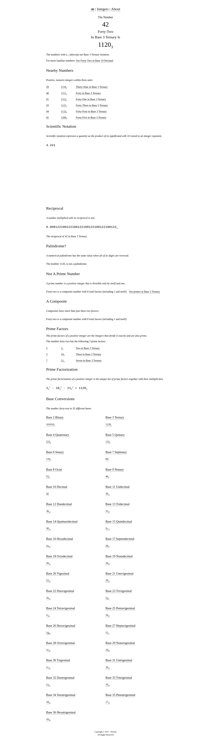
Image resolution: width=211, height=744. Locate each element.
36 (48, 512)
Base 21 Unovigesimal (119, 575)
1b (108, 668)
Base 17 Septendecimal (120, 540)
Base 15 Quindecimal (119, 523)
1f (107, 634)
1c (48, 668)
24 (108, 564)
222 (48, 443)
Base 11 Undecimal (118, 488)
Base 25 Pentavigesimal (120, 609)
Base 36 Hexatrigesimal (61, 713)
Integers (103, 9)
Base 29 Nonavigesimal (120, 644)
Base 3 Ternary (115, 418)
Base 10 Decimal (56, 488)
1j (107, 599)
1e (48, 651)
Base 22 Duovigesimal (60, 592)
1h (108, 616)
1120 (108, 426)
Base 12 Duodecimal (59, 505)
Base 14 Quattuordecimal (61, 523)
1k (48, 599)
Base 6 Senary (55, 453)
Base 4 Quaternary (57, 436)
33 (108, 512)
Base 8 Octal (54, 471)
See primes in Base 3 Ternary (144, 292)
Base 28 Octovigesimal (60, 644)
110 (48, 460)
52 (48, 478)
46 (107, 478)
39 (108, 495)
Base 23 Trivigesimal (119, 592)
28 (108, 547)
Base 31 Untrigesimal (119, 661)
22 (48, 582)
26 (48, 564)
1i (48, 616)
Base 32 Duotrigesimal (60, 679)
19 (108, 686)
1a (48, 686)
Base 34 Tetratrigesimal (60, 696)
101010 (50, 426)
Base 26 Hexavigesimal (60, 627)
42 (47, 495)
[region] (105, 177)
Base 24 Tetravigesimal (60, 609)
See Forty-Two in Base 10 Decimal (94, 60)
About (115, 9)
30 (48, 530)
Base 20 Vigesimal (57, 575)
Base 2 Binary (55, 418)
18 (48, 703)
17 (108, 703)
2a (48, 547)
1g (48, 634)
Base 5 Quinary (115, 436)
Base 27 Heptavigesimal (121, 627)
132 (108, 443)
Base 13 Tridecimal (117, 505)
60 (107, 460)
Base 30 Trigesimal (58, 661)
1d (108, 651)
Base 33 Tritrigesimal (119, 679)
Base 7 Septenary (116, 453)
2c (108, 530)
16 (48, 720)
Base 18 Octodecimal (59, 557)
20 (108, 582)
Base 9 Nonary (115, 471)
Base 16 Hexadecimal (59, 540)
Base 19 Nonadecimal (119, 557)
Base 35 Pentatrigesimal (120, 696)
